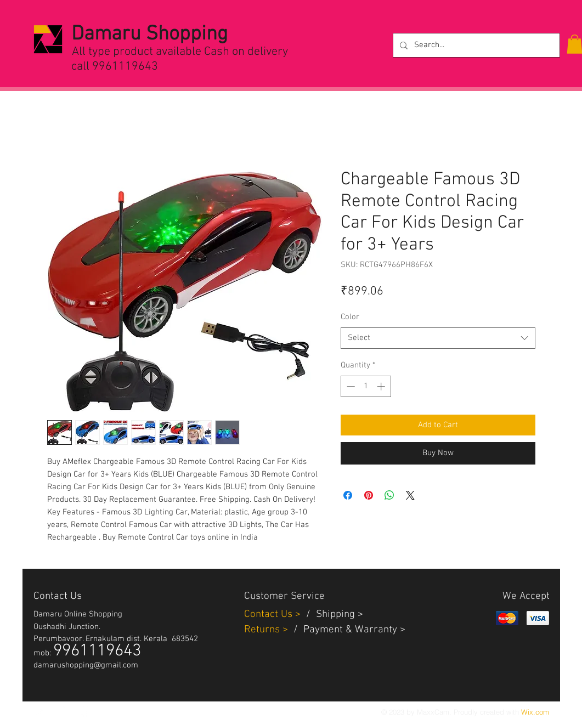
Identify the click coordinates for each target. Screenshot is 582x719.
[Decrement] (349, 386)
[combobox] (438, 338)
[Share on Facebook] (347, 495)
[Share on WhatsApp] (389, 495)
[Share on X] (410, 495)
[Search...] (475, 45)
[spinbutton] (366, 386)
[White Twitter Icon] (39, 711)
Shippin (332, 614)
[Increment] (382, 386)
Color (350, 317)
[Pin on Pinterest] (368, 495)
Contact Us (269, 614)
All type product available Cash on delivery (180, 51)
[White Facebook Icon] (62, 711)
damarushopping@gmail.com (85, 665)
